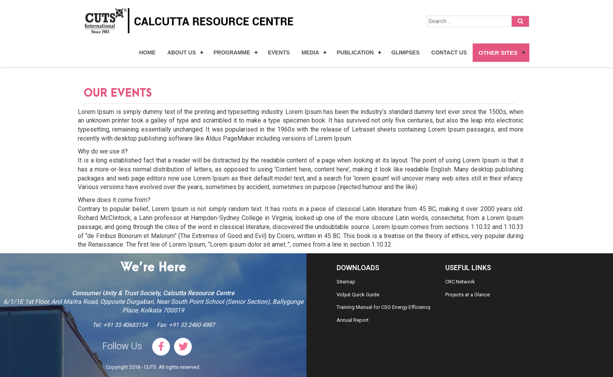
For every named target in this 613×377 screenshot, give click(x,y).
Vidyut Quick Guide (358, 295)
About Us (181, 52)
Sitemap (346, 282)
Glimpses (405, 52)
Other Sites (498, 52)
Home (147, 52)
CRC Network (460, 282)
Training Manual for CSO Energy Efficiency (383, 307)
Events (279, 52)
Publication (355, 52)
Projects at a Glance (467, 295)
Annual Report (353, 320)
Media (310, 52)
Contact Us (449, 52)
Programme (231, 52)
